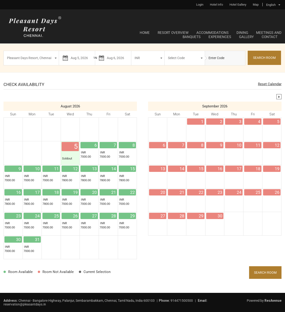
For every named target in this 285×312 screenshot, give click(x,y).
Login (199, 4)
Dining (242, 33)
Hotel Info (216, 4)
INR (137, 58)
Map (256, 4)
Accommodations (212, 33)
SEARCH (264, 58)
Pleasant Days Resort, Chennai (29, 58)
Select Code (176, 58)
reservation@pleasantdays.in (24, 304)
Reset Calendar (270, 84)
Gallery (246, 37)
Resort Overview (173, 33)
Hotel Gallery (237, 4)
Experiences (220, 37)
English (271, 5)
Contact (270, 37)
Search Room (265, 272)
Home (145, 33)
